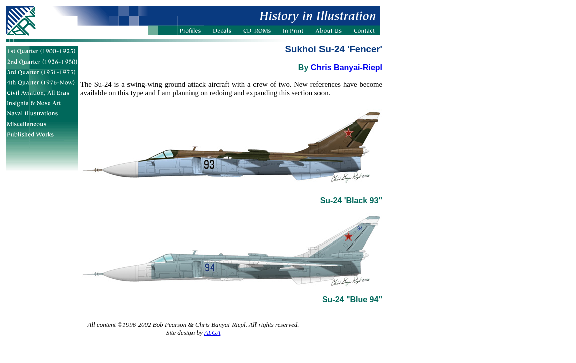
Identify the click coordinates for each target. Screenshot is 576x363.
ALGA (212, 332)
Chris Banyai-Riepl (346, 67)
